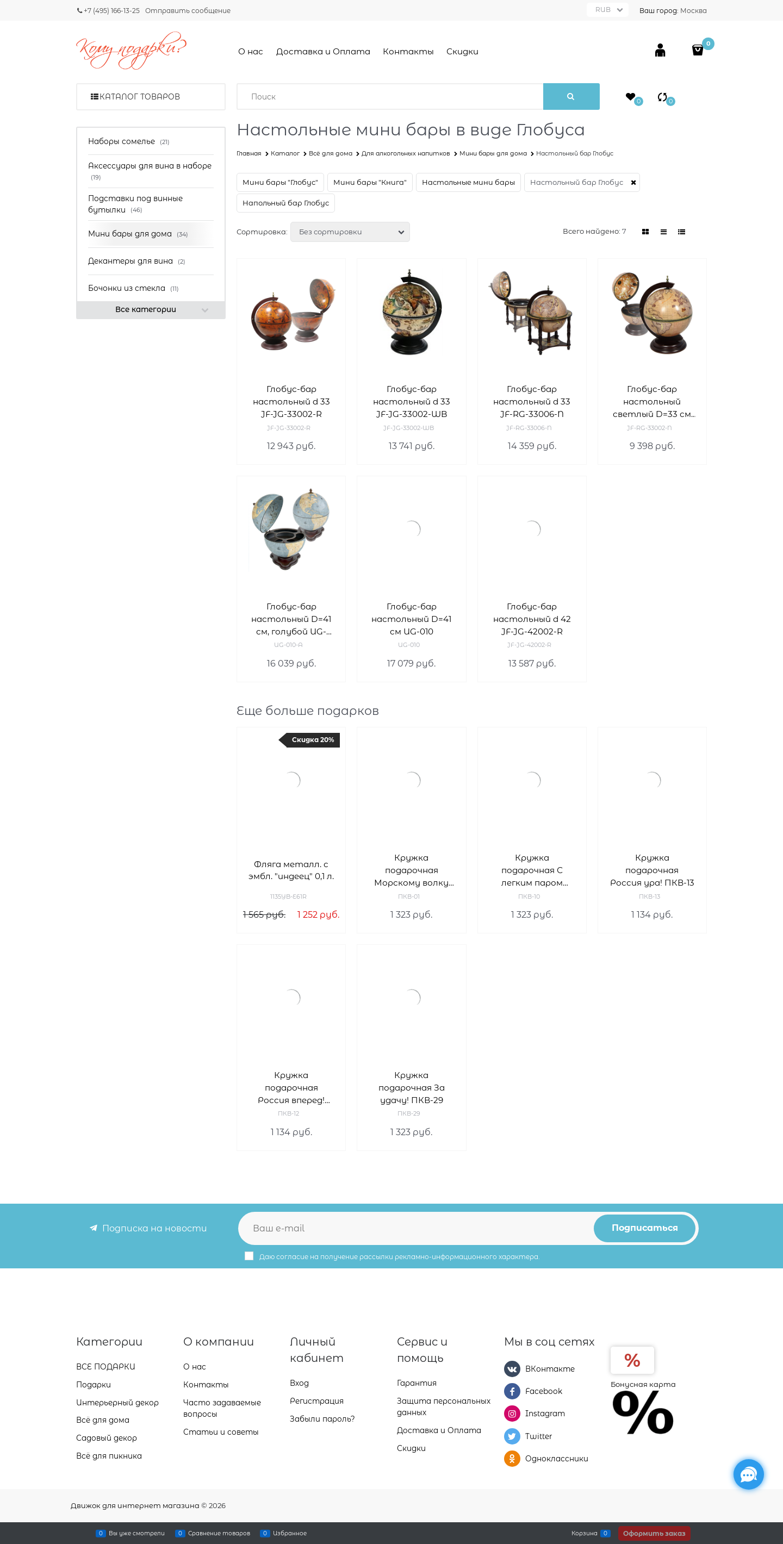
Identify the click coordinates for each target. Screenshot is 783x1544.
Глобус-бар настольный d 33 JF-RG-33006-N (531, 401)
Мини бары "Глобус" (280, 182)
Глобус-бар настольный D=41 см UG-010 (411, 619)
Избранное (290, 1533)
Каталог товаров (140, 96)
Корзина (584, 1533)
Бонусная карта (643, 1384)
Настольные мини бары (468, 182)
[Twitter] (512, 1436)
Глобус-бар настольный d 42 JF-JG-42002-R (532, 619)
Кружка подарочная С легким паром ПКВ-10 (532, 870)
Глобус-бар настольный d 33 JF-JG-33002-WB (411, 401)
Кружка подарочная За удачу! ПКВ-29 (411, 1087)
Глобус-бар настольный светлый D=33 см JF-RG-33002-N (652, 402)
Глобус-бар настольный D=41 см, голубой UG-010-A (291, 619)
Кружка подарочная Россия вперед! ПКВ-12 (291, 1088)
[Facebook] (512, 1391)
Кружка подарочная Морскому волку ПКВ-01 (411, 870)
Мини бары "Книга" (370, 182)
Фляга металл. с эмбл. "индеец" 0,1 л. (291, 870)
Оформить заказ (654, 1533)
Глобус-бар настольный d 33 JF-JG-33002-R (291, 401)
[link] (646, 232)
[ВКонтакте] (512, 1369)
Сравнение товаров (219, 1533)
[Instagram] (512, 1413)
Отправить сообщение (188, 11)
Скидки (462, 51)
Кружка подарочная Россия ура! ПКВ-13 (652, 870)
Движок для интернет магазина (135, 1505)
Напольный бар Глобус (286, 202)
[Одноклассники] (512, 1458)
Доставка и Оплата (323, 51)
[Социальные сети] (749, 1474)
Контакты (408, 51)
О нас (250, 51)
